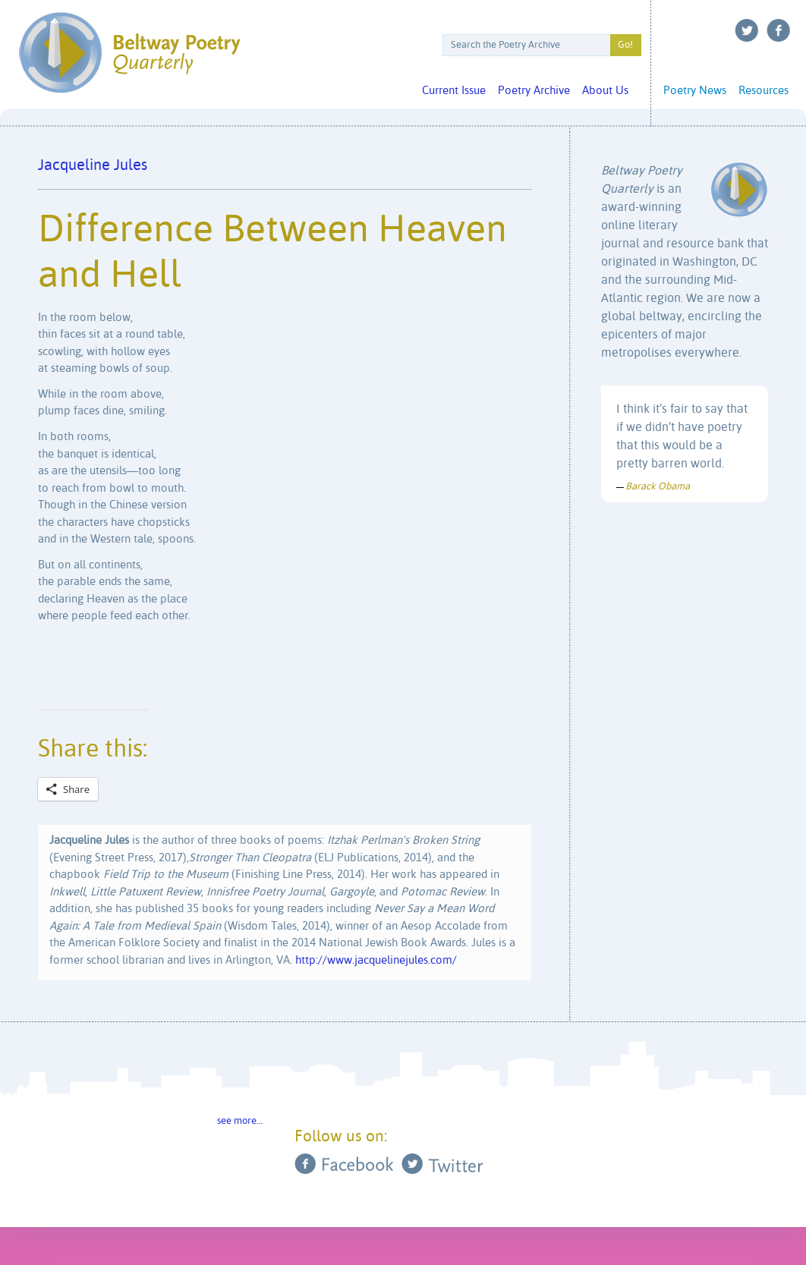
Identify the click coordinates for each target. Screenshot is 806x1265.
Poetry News (694, 90)
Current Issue (454, 90)
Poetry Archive (534, 90)
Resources (763, 90)
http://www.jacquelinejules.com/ (376, 960)
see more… (240, 1121)
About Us (605, 90)
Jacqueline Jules (92, 166)
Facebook (779, 30)
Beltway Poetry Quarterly (129, 52)
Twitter (747, 30)
